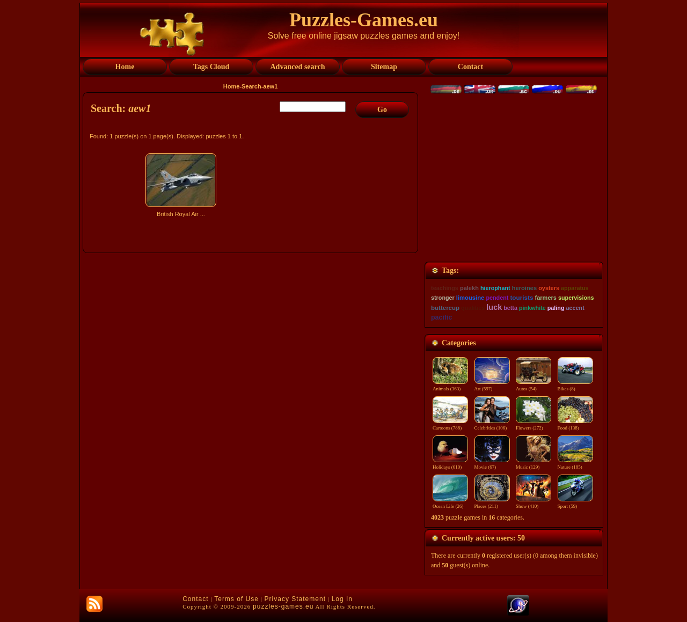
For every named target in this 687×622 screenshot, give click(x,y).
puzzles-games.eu (283, 606)
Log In (342, 599)
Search (251, 86)
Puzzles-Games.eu (363, 20)
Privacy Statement (295, 599)
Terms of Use (236, 599)
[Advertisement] (252, 315)
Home (231, 86)
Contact (195, 599)
